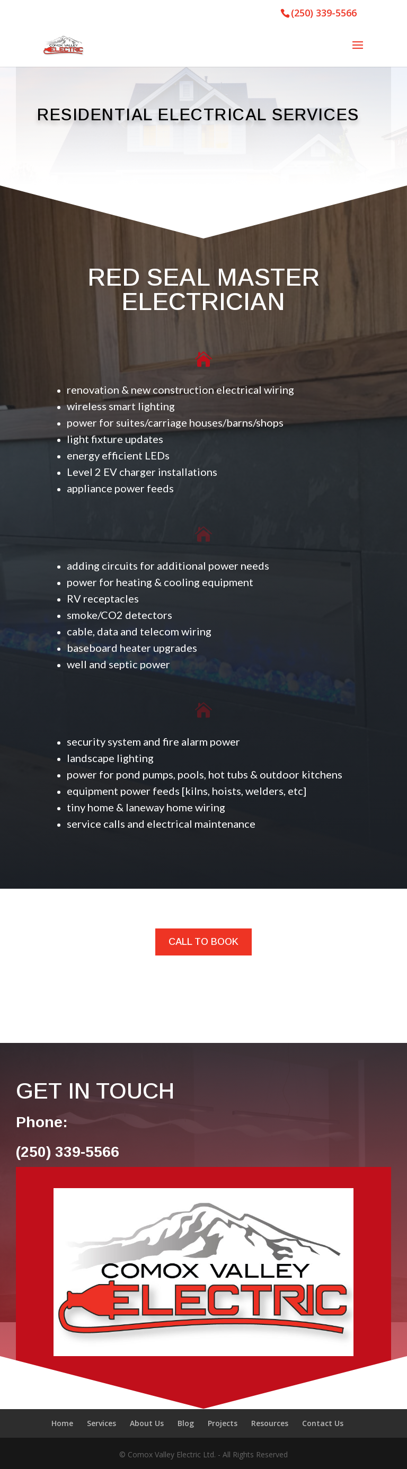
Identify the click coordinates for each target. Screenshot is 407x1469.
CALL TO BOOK (203, 941)
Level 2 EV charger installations (142, 471)
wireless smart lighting (121, 406)
